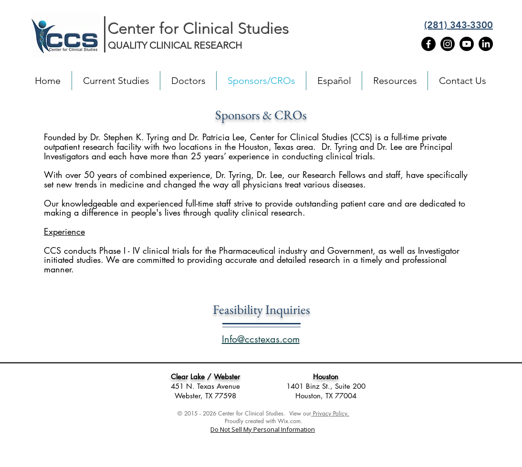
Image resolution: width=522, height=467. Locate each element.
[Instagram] (447, 44)
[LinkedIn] (486, 44)
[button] (188, 80)
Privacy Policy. (330, 413)
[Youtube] (466, 44)
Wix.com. (290, 421)
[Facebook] (428, 44)
